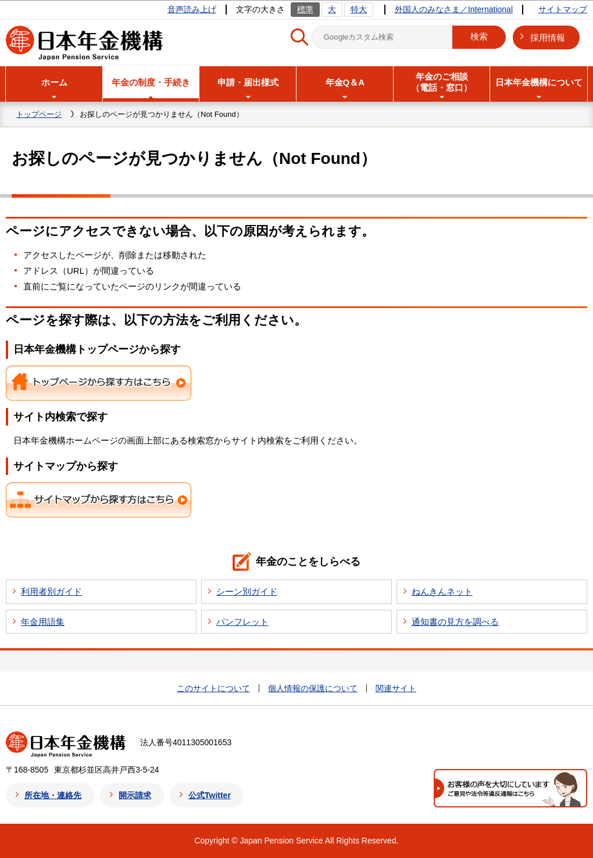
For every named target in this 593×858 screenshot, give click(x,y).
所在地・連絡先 (52, 795)
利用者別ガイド (51, 591)
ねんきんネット (442, 591)
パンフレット (242, 622)
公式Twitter (209, 795)
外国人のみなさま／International (454, 9)
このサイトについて (213, 688)
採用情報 (547, 37)
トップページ (39, 114)
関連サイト (396, 688)
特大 (359, 9)
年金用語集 (43, 622)
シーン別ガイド (246, 591)
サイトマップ (562, 9)
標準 (305, 9)
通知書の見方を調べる (455, 622)
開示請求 (135, 795)
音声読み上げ (191, 9)
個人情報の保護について (313, 688)
